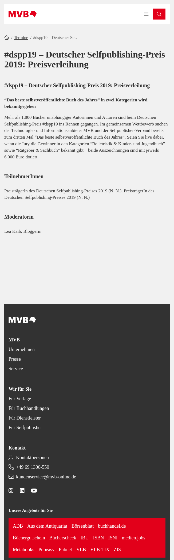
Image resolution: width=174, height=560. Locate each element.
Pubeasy (46, 549)
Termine (21, 37)
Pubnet (65, 549)
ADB (18, 526)
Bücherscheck (62, 537)
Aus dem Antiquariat (47, 526)
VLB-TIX (99, 549)
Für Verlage (20, 398)
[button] (159, 14)
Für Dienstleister (25, 418)
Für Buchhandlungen (29, 408)
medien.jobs (133, 537)
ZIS (117, 549)
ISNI (113, 537)
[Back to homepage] (23, 14)
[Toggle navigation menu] (146, 14)
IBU (85, 537)
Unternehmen (22, 349)
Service (16, 368)
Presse (15, 359)
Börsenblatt (83, 526)
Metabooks (23, 549)
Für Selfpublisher (25, 427)
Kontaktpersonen (32, 457)
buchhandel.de (112, 526)
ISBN (98, 537)
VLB (81, 549)
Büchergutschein (29, 537)
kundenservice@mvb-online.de (46, 476)
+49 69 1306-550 (32, 467)
